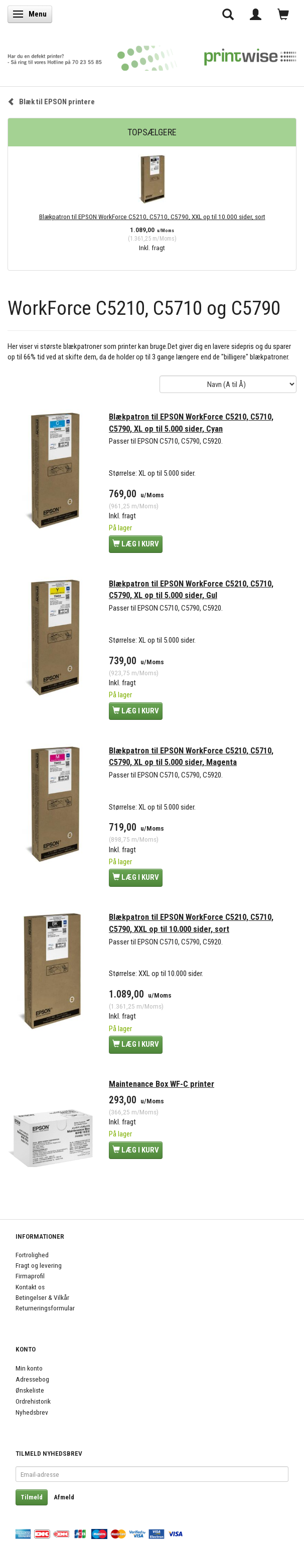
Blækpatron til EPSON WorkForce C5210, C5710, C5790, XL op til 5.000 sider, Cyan (191, 423)
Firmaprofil (30, 1276)
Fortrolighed (32, 1255)
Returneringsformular (45, 1308)
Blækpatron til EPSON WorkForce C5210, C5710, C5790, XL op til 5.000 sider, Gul (191, 590)
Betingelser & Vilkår (42, 1297)
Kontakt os (30, 1287)
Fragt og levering (39, 1265)
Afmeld (64, 1497)
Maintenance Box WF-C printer (161, 1084)
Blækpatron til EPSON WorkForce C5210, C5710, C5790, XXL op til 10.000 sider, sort (152, 217)
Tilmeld (32, 1497)
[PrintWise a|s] (152, 55)
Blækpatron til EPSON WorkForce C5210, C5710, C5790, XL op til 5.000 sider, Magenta (191, 756)
